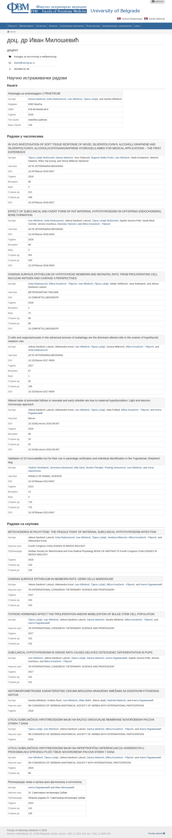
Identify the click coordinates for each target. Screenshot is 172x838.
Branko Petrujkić (94, 467)
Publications (93, 25)
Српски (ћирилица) (132, 18)
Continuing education (72, 25)
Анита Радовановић (151, 584)
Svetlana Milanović (117, 537)
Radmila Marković (116, 700)
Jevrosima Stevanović (61, 467)
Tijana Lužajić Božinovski (41, 157)
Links (137, 25)
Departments (27, 25)
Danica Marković (37, 99)
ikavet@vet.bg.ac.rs (24, 62)
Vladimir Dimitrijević (38, 467)
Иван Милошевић (64, 787)
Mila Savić (79, 467)
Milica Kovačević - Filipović (96, 224)
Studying (41, 25)
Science (53, 25)
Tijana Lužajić (91, 99)
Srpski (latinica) (157, 18)
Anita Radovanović (57, 99)
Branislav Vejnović (67, 224)
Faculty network (156, 833)
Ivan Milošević (75, 99)
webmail (157, 1)
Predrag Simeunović (115, 467)
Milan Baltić (85, 700)
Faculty (12, 25)
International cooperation (117, 25)
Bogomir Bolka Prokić (102, 157)
